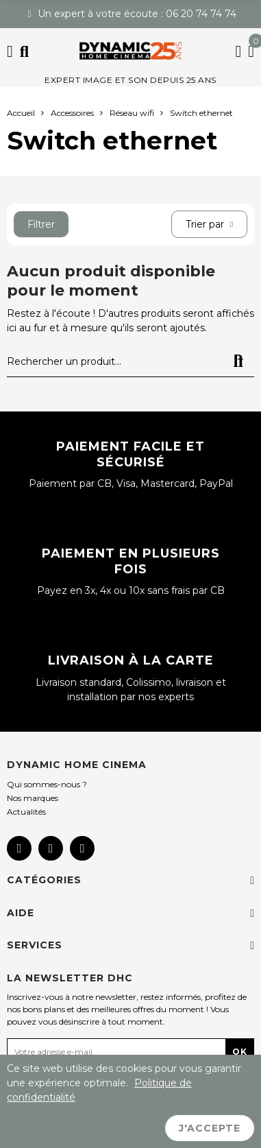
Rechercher (238, 361)
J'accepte (209, 1128)
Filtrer (41, 224)
